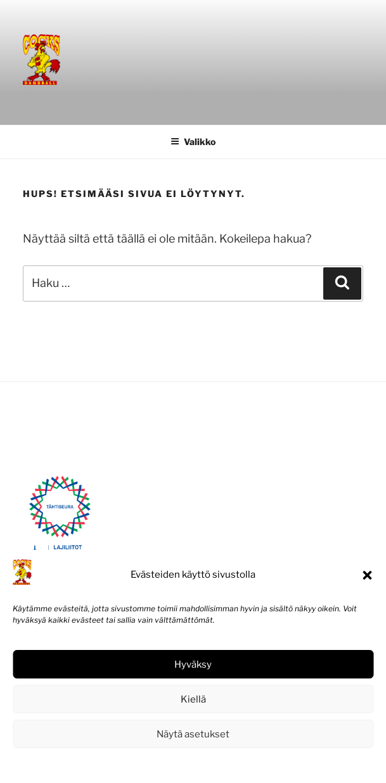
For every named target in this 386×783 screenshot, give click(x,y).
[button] (367, 575)
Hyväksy (193, 664)
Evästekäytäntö (154, 765)
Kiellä (193, 699)
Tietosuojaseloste (222, 765)
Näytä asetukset (193, 734)
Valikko (193, 141)
